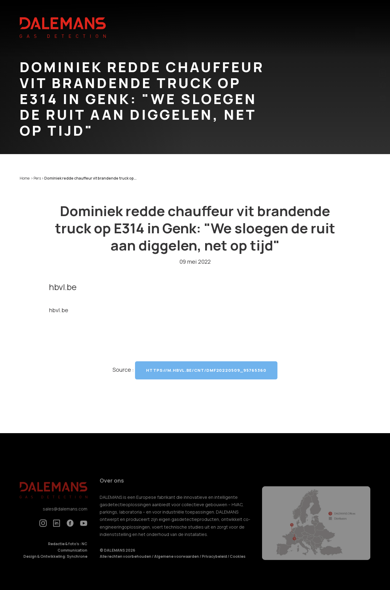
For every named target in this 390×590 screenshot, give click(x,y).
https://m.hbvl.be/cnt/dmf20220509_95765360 (206, 370)
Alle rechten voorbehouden (126, 562)
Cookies (237, 562)
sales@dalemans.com (65, 514)
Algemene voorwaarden (177, 562)
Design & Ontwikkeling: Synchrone (55, 562)
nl (363, 20)
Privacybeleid (215, 562)
